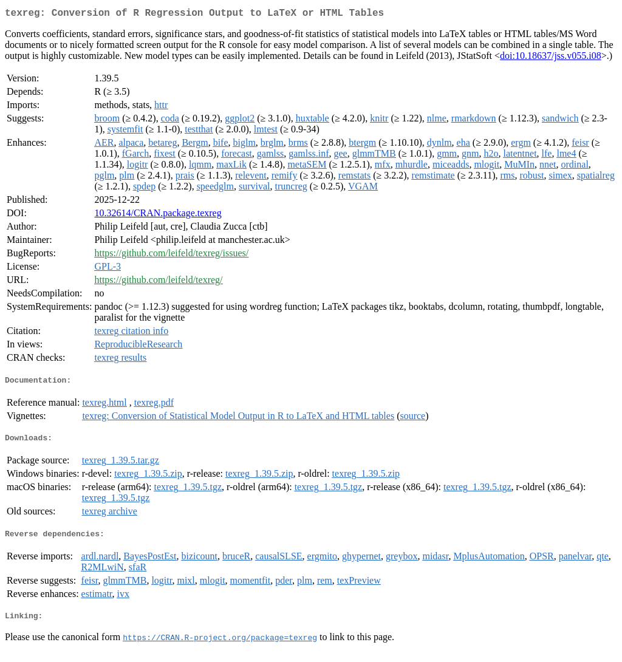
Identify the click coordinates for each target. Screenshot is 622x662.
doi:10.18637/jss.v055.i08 (550, 58)
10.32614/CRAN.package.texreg (157, 215)
